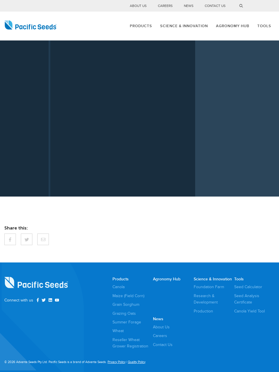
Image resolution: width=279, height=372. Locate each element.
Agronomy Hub (232, 26)
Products (141, 26)
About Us (138, 6)
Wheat (118, 330)
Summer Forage (126, 322)
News (188, 6)
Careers (165, 6)
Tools (264, 26)
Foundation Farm (209, 286)
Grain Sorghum (125, 304)
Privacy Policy (116, 362)
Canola (118, 286)
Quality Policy (136, 362)
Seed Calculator (248, 286)
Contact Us (215, 6)
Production (203, 311)
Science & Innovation (184, 26)
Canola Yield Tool (249, 311)
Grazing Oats (124, 313)
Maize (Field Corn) (128, 295)
